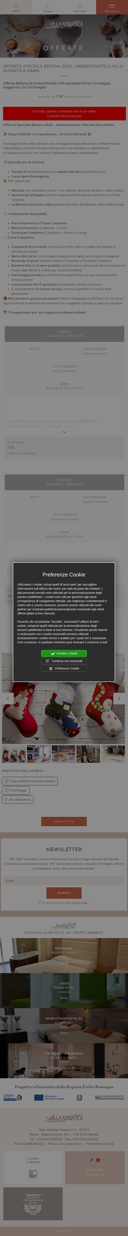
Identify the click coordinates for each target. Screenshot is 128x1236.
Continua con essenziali (64, 661)
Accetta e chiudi (64, 653)
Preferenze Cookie (64, 668)
